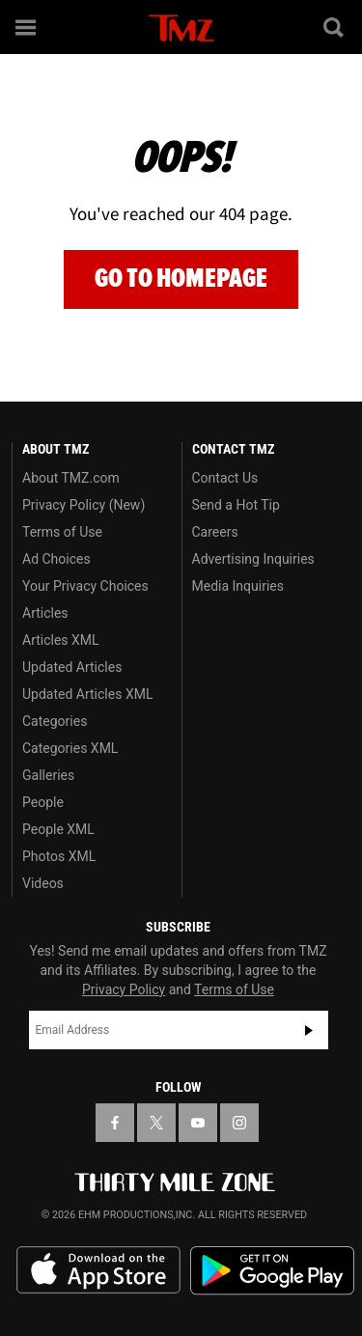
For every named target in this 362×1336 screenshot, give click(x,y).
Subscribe (309, 1030)
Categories (54, 721)
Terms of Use (62, 532)
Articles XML (60, 640)
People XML (58, 829)
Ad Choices (56, 559)
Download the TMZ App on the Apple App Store (98, 1270)
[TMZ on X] (156, 1122)
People (43, 802)
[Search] (335, 27)
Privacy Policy (123, 989)
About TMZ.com (71, 478)
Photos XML (59, 856)
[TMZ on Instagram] (239, 1122)
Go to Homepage (181, 278)
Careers (215, 532)
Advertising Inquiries (253, 559)
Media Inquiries (238, 586)
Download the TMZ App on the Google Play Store (272, 1270)
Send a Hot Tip (236, 505)
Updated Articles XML (87, 694)
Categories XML (70, 748)
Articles (45, 613)
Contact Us (225, 478)
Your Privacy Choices (85, 586)
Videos (43, 883)
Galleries (48, 775)
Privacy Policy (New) (83, 505)
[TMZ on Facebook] (115, 1122)
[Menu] (27, 27)
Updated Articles (72, 667)
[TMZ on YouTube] (198, 1122)
